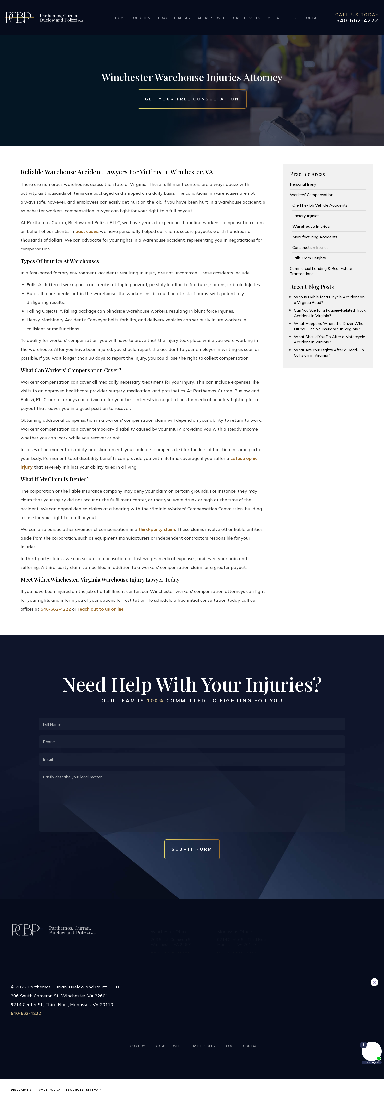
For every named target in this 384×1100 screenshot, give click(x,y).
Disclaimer (21, 1089)
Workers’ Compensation (311, 194)
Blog (291, 18)
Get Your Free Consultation (192, 99)
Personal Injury (303, 184)
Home (120, 18)
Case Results (246, 18)
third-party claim (157, 529)
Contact (313, 18)
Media (273, 18)
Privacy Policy (47, 1089)
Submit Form (192, 849)
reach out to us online (101, 609)
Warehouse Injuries (311, 226)
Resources (73, 1089)
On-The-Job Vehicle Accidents (320, 205)
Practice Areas (174, 18)
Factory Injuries (305, 215)
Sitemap (93, 1089)
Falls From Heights (309, 257)
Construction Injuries (310, 247)
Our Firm (142, 18)
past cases (86, 231)
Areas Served (211, 18)
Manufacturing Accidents (314, 236)
